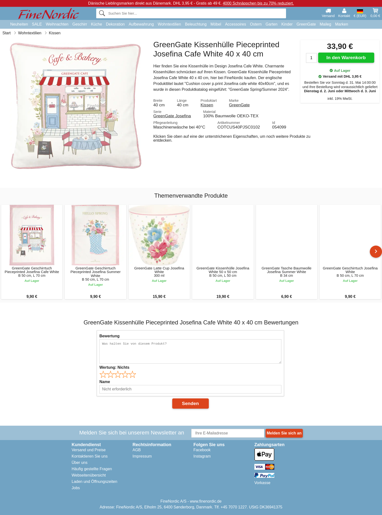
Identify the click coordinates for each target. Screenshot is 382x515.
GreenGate (306, 24)
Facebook (201, 450)
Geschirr (79, 24)
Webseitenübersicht (89, 475)
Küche (96, 24)
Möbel (215, 24)
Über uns (79, 462)
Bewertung (109, 336)
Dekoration (115, 24)
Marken (341, 24)
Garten (271, 24)
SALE (37, 24)
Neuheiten (19, 24)
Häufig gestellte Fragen (92, 469)
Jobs (76, 488)
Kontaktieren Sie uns (90, 456)
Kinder (287, 24)
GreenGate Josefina (172, 115)
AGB (137, 450)
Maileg (325, 24)
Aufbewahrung (141, 24)
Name (104, 382)
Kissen (207, 104)
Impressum (142, 456)
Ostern (256, 24)
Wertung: (114, 367)
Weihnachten (57, 24)
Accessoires (235, 24)
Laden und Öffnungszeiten (94, 481)
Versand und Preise (89, 450)
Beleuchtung (196, 24)
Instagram (202, 456)
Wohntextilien (169, 24)
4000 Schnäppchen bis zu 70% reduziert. (258, 3)
